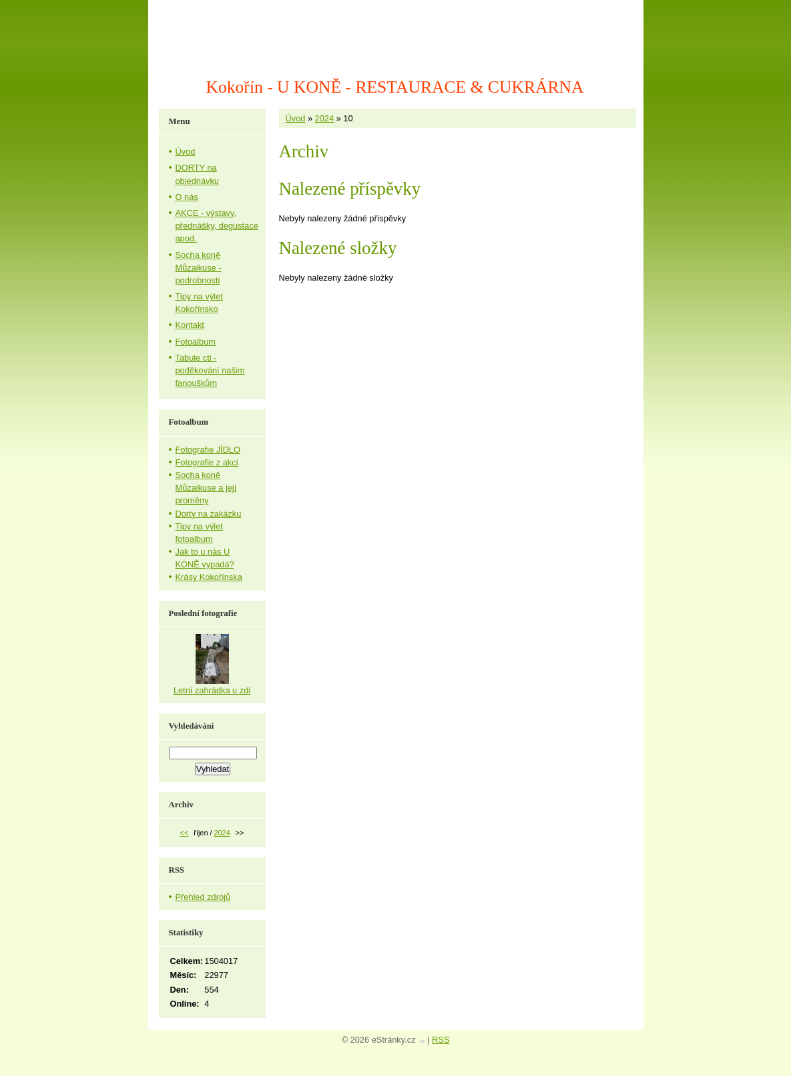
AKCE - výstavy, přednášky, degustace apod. (217, 225)
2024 (324, 118)
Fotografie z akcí (207, 462)
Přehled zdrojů (203, 897)
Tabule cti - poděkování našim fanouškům (210, 370)
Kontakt (190, 325)
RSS (440, 1040)
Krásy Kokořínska (209, 577)
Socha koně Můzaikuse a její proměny (206, 487)
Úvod (296, 118)
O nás (187, 197)
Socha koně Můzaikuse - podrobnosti (199, 267)
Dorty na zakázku (209, 514)
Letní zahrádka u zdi (212, 690)
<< (184, 833)
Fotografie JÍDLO (208, 450)
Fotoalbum (196, 342)
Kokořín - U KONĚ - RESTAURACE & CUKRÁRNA (395, 87)
